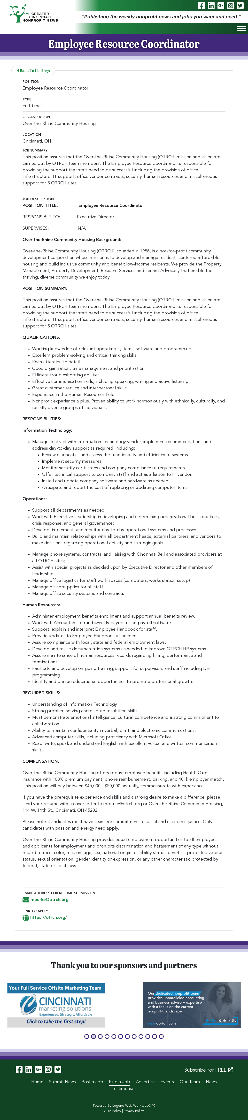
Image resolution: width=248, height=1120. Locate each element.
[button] (86, 1036)
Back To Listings (33, 70)
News (211, 1082)
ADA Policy (112, 1111)
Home (37, 1082)
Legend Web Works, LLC (133, 1105)
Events (167, 1082)
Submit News (62, 1082)
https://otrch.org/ (45, 918)
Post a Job (92, 1082)
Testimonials (124, 1089)
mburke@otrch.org (46, 900)
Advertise (145, 1082)
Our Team (190, 1082)
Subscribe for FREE (208, 1070)
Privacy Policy (134, 1111)
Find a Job (119, 1082)
